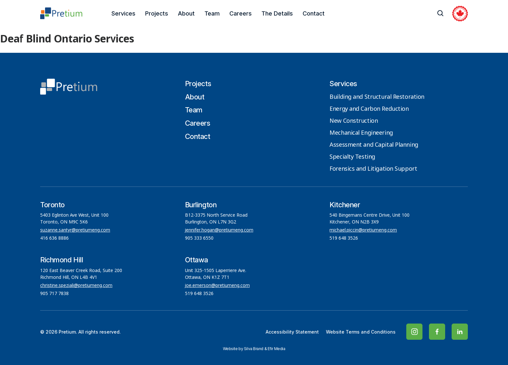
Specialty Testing (352, 157)
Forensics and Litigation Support (373, 169)
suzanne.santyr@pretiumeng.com (75, 230)
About (186, 13)
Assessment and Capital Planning (373, 145)
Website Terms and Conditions (361, 332)
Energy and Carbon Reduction (369, 109)
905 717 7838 (54, 294)
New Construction (353, 121)
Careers (240, 13)
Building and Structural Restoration (376, 97)
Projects (156, 13)
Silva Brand (253, 348)
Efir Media (276, 348)
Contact (314, 13)
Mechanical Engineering (361, 133)
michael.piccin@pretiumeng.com (363, 230)
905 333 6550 (199, 238)
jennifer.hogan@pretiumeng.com (219, 230)
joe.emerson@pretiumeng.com (217, 286)
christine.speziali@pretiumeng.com (76, 286)
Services (123, 13)
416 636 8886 (54, 238)
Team (212, 13)
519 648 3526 (344, 238)
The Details (277, 13)
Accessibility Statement (292, 332)
